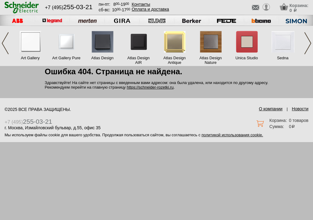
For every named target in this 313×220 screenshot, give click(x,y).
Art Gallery (30, 58)
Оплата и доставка (150, 9)
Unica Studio (246, 58)
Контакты (141, 4)
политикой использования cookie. (232, 135)
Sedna (283, 58)
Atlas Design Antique (175, 60)
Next (307, 43)
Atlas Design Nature (211, 60)
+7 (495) (69, 7)
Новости (300, 108)
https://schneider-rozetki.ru (150, 87)
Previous (5, 43)
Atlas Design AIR (138, 60)
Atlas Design (102, 58)
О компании (270, 108)
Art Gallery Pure (66, 58)
